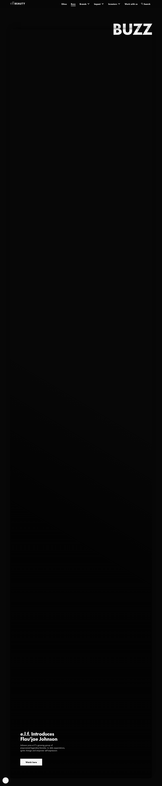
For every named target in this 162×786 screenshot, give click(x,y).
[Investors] (114, 4)
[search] (146, 4)
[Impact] (99, 4)
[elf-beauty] (17, 4)
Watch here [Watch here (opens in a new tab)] (31, 762)
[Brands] (85, 4)
